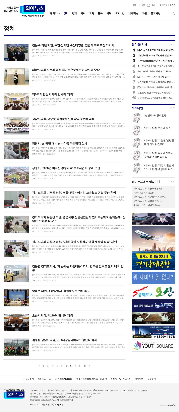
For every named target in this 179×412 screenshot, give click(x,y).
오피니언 (137, 108)
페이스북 (139, 5)
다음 (89, 366)
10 (85, 366)
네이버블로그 (153, 5)
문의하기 (151, 379)
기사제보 (139, 379)
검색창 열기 (173, 13)
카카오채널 (144, 5)
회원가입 (163, 5)
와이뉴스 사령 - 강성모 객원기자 (148, 201)
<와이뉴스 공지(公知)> (144, 193)
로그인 (172, 5)
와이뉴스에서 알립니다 (146, 181)
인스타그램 (148, 5)
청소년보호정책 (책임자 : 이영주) (91, 379)
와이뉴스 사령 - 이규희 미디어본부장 (150, 197)
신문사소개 (28, 379)
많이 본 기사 (139, 44)
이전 (39, 366)
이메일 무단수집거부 (120, 379)
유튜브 (134, 5)
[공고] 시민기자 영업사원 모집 (147, 205)
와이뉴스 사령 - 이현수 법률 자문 (148, 189)
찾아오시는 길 (44, 379)
